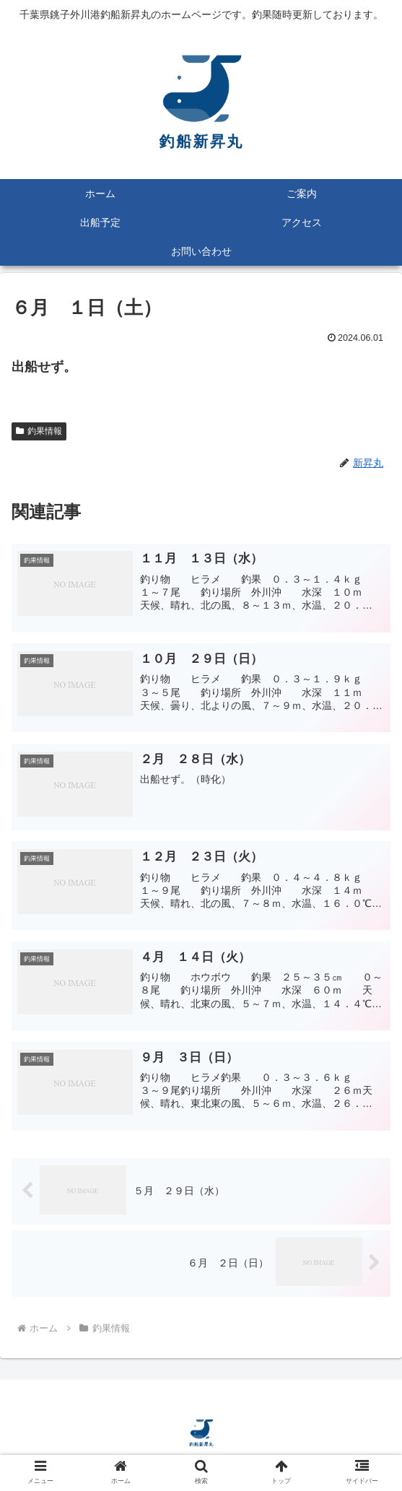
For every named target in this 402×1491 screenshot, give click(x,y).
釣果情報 (39, 431)
